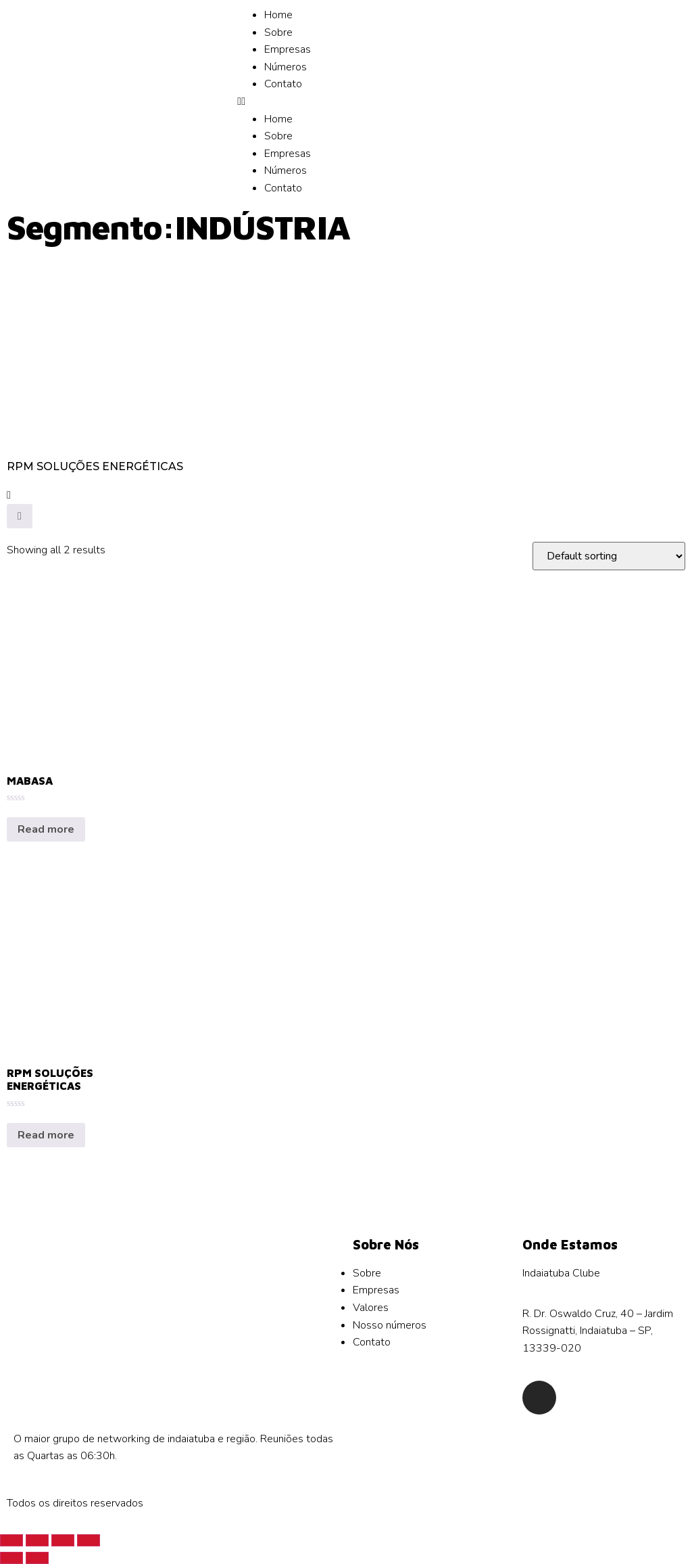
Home (278, 14)
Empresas (287, 49)
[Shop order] (609, 556)
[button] (345, 102)
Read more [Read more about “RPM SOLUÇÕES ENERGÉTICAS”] (46, 1135)
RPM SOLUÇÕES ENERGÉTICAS (95, 466)
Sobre (278, 32)
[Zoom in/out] (88, 1540)
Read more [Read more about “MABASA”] (46, 829)
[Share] (37, 1540)
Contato (283, 83)
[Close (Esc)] (11, 1540)
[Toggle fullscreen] (62, 1540)
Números (285, 67)
